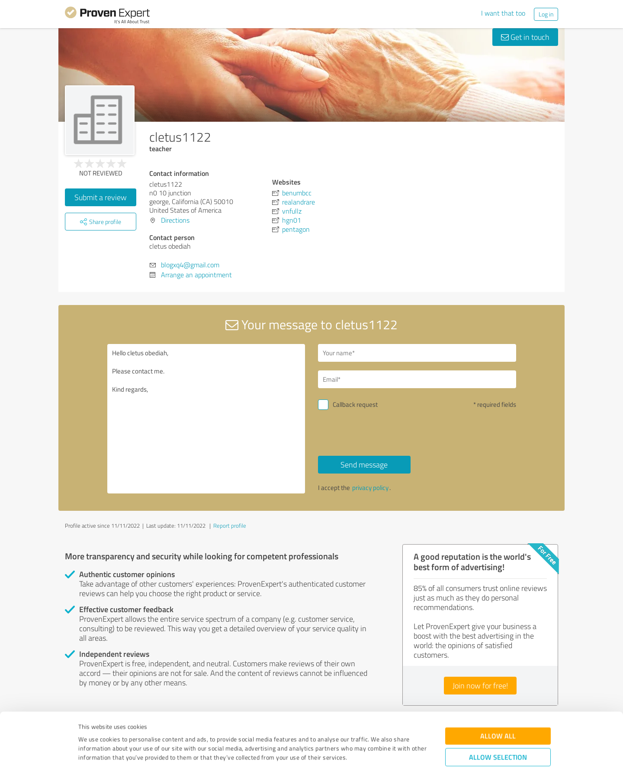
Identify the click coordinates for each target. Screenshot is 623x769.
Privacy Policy (122, 728)
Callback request (355, 404)
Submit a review (100, 197)
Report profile (229, 525)
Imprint (88, 728)
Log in (546, 14)
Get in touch (525, 37)
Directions (175, 220)
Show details (365, 753)
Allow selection (498, 710)
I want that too (503, 13)
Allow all (498, 689)
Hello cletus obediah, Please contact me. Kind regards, (206, 418)
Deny (498, 737)
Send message (364, 464)
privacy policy (370, 487)
